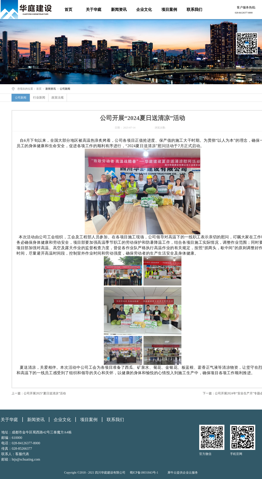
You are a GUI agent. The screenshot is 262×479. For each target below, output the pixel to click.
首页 (68, 9)
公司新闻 (65, 88)
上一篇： (39, 393)
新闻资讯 (50, 88)
